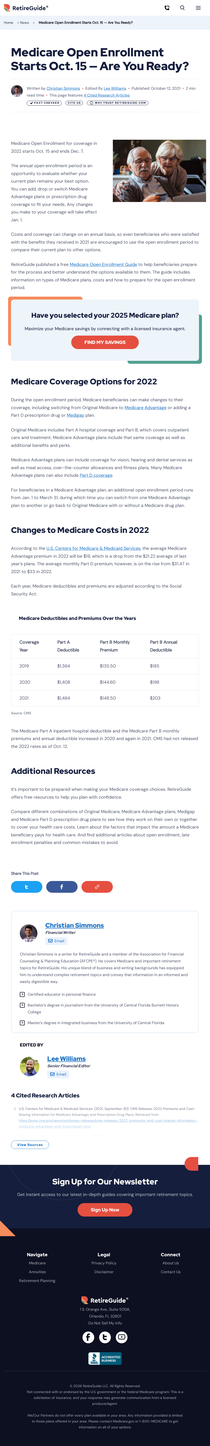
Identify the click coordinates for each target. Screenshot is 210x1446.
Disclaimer (104, 1271)
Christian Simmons (63, 88)
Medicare (37, 1263)
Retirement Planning (37, 1280)
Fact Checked (44, 103)
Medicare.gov (123, 1421)
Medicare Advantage (145, 408)
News (24, 22)
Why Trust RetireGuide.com (118, 103)
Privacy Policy (104, 1263)
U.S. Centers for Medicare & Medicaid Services (93, 548)
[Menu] (198, 8)
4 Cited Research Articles (107, 95)
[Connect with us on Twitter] (105, 1337)
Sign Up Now (105, 1210)
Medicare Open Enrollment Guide (103, 264)
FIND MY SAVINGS (105, 342)
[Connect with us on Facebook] (88, 1337)
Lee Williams (115, 88)
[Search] (182, 8)
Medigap (75, 415)
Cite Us (74, 102)
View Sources (30, 1145)
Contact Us (171, 1271)
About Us (171, 1263)
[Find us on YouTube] (122, 1337)
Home (8, 22)
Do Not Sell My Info (105, 1323)
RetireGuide (33, 8)
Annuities (37, 1271)
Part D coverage (96, 475)
